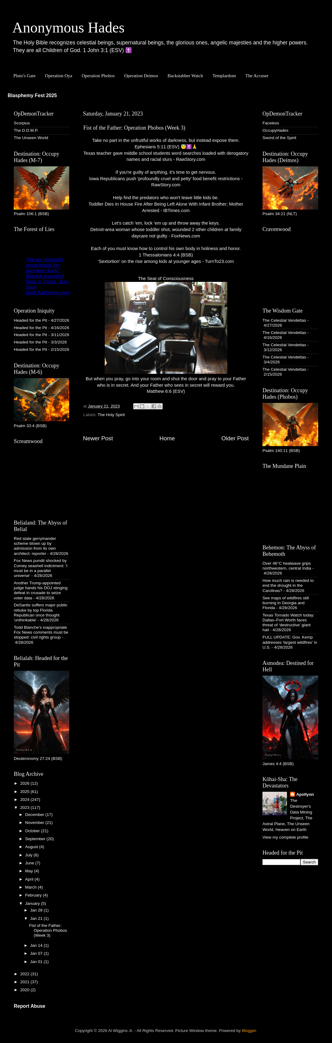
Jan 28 (36, 910)
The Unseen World (31, 137)
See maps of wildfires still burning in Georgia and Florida (285, 603)
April (30, 879)
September (36, 838)
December (35, 814)
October (33, 831)
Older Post (235, 438)
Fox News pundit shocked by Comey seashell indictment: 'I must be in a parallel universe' (40, 568)
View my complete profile (285, 837)
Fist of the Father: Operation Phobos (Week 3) (48, 930)
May (29, 871)
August (32, 846)
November (35, 822)
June (30, 863)
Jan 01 (36, 961)
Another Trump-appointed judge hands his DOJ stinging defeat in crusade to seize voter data (41, 590)
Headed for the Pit (30, 320)
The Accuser (256, 75)
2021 (25, 982)
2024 (25, 799)
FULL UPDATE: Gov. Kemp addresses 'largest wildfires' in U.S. (289, 642)
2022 (25, 974)
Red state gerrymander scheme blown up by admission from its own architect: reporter (35, 546)
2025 (25, 791)
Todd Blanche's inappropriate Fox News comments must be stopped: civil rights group (41, 632)
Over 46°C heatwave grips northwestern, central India (286, 566)
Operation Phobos (98, 75)
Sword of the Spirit (279, 137)
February (34, 895)
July (29, 855)
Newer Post (98, 438)
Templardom (224, 75)
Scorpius (22, 123)
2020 (25, 990)
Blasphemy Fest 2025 (32, 95)
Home (167, 438)
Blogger (249, 1030)
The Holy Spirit (111, 414)
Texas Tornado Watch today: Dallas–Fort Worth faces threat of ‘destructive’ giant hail (288, 622)
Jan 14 (36, 945)
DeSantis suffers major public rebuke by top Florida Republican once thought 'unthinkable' (40, 612)
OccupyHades (275, 130)
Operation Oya (58, 75)
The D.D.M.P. (26, 130)
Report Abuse (29, 1006)
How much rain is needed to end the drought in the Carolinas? (288, 585)
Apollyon (305, 794)
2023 (25, 807)
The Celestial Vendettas (284, 320)
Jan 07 (36, 953)
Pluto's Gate (24, 75)
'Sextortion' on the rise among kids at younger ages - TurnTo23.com (166, 261)
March (31, 887)
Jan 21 (36, 918)
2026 (25, 783)
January (33, 903)
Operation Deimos (141, 75)
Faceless (270, 123)
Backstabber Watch (185, 75)
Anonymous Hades (68, 27)
